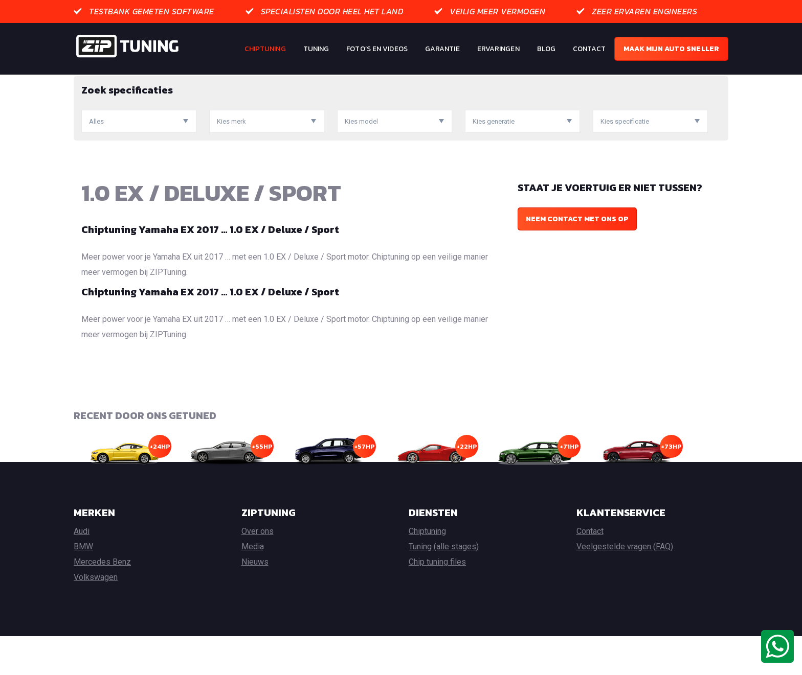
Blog (546, 49)
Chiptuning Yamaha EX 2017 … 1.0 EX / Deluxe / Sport (210, 268)
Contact (589, 49)
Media (252, 585)
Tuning (316, 49)
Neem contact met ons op (577, 257)
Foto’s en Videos (377, 49)
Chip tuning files (437, 601)
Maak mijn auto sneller (671, 48)
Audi (82, 570)
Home (83, 82)
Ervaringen (498, 49)
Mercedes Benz (102, 601)
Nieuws (255, 601)
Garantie (442, 49)
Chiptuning (265, 49)
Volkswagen (96, 616)
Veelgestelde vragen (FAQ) (624, 585)
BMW (83, 585)
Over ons (257, 570)
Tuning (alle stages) (444, 585)
